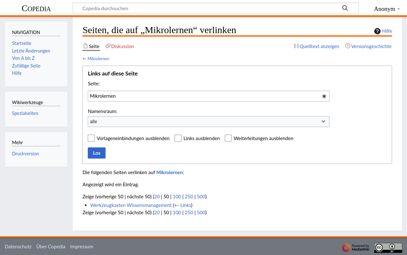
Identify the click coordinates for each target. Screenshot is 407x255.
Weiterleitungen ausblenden (263, 138)
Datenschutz (18, 246)
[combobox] (208, 96)
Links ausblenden (201, 138)
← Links (182, 205)
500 (201, 196)
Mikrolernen (98, 58)
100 (177, 196)
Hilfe (382, 31)
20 (157, 196)
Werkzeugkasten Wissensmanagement (131, 205)
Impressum (81, 246)
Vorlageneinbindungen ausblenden (133, 138)
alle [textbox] (93, 121)
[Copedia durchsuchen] (216, 8)
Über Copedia (50, 246)
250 (189, 196)
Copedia (36, 8)
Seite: (94, 83)
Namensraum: (102, 111)
